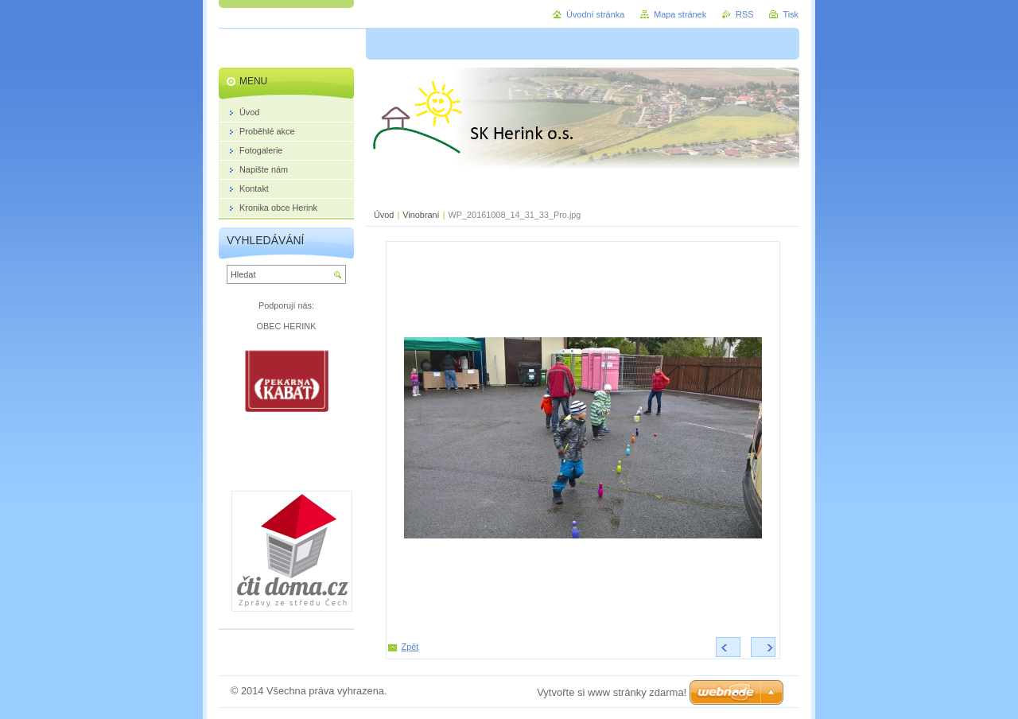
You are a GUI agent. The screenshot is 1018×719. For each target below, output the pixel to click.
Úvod (384, 215)
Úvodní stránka (595, 14)
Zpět (410, 646)
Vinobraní (420, 215)
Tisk (790, 14)
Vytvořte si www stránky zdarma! (611, 692)
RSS (744, 14)
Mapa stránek (680, 14)
